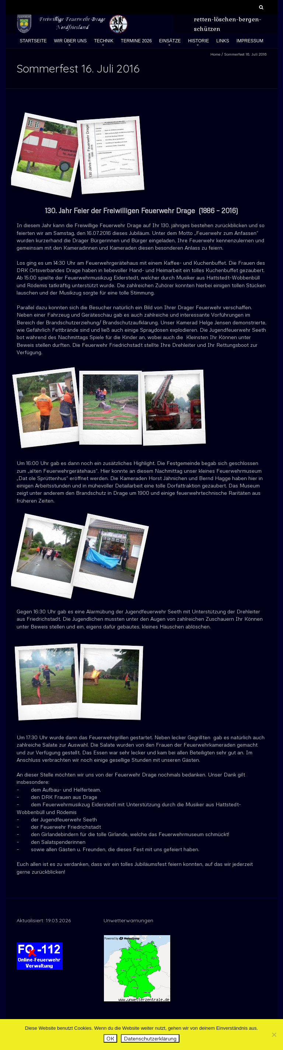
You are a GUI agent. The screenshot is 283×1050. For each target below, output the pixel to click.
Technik (103, 40)
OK (110, 1038)
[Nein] (273, 1034)
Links (222, 40)
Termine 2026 (136, 40)
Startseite (33, 40)
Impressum (250, 40)
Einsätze (170, 40)
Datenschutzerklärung (150, 1038)
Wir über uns (70, 40)
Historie (198, 40)
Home (215, 54)
